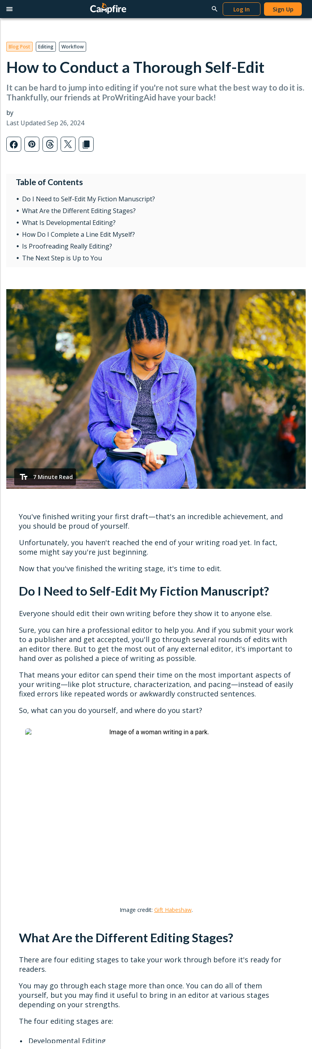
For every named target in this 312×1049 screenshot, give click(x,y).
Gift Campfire (28, 796)
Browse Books (105, 720)
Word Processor (31, 720)
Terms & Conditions (73, 854)
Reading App (102, 708)
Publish (99, 776)
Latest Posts (177, 708)
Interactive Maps (32, 770)
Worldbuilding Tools (36, 733)
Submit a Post (179, 770)
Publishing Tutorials (260, 720)
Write (22, 695)
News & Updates (182, 733)
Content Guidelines (110, 813)
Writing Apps (27, 708)
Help (245, 695)
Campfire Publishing (261, 801)
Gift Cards (98, 733)
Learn (172, 695)
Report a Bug (253, 746)
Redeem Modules (33, 808)
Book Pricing (102, 758)
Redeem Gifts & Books (115, 746)
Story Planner (28, 758)
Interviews (174, 746)
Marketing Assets (108, 826)
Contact (251, 776)
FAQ (241, 758)
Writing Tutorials (256, 708)
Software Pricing (32, 783)
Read (95, 695)
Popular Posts (179, 720)
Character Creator (34, 746)
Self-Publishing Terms (113, 801)
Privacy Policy (23, 854)
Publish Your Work (109, 788)
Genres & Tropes (183, 758)
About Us (247, 788)
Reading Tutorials (258, 733)
